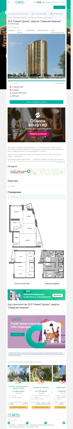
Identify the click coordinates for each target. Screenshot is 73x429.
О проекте (12, 425)
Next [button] (66, 387)
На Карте (19, 31)
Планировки (42, 30)
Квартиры (30, 30)
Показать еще (61, 162)
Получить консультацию (18, 407)
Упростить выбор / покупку (36, 102)
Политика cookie (32, 427)
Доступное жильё (58, 14)
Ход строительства (57, 31)
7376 (38, 2)
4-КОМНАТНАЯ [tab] (14, 197)
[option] (18, 388)
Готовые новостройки (40, 14)
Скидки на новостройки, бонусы (19, 14)
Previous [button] (7, 387)
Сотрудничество (22, 425)
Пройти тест (17, 334)
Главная (11, 30)
